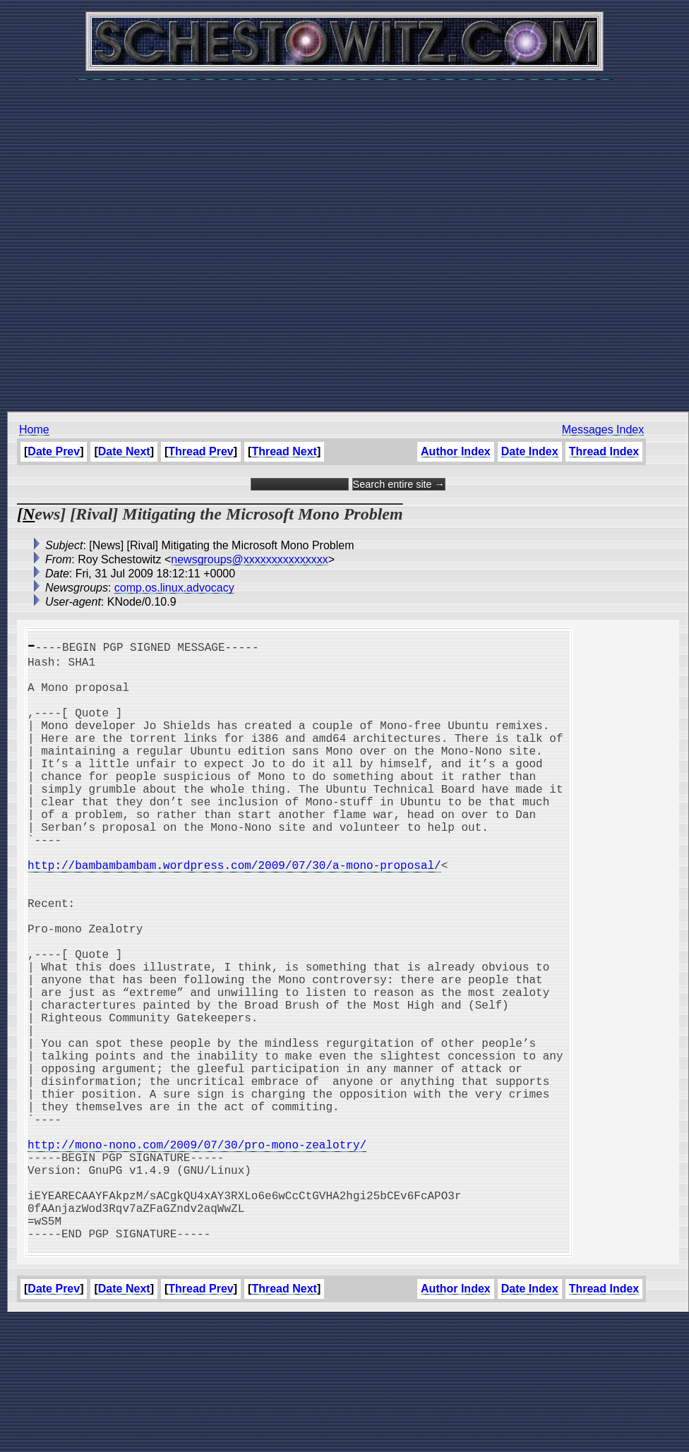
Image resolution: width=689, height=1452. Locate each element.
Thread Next (283, 451)
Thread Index (604, 451)
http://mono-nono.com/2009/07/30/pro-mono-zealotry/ (197, 1254)
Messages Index (603, 430)
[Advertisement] (341, 238)
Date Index (529, 451)
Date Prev (54, 451)
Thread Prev (200, 451)
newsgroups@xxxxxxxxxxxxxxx (249, 559)
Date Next (124, 451)
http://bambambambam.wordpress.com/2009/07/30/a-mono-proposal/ (234, 912)
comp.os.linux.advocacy (174, 588)
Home (34, 430)
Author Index (456, 451)
